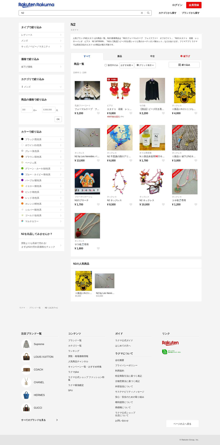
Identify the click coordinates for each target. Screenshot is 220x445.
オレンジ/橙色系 (41, 203)
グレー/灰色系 (41, 151)
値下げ (185, 56)
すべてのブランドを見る (33, 420)
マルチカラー (41, 221)
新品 (119, 56)
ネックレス (177, 105)
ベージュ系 (41, 162)
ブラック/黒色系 (41, 139)
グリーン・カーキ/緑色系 (41, 168)
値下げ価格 (41, 66)
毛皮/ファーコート (82, 105)
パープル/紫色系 (41, 180)
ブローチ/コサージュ (83, 197)
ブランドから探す (191, 13)
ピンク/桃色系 (41, 192)
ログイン (177, 5)
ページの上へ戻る (182, 424)
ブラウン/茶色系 (41, 156)
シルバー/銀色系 (41, 209)
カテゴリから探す (168, 13)
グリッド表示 (145, 65)
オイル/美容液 (145, 153)
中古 (152, 56)
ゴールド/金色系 (41, 215)
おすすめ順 (127, 65)
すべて (87, 56)
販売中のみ (111, 65)
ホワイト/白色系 (41, 145)
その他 (142, 105)
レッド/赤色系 (41, 197)
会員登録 (194, 5)
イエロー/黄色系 (41, 186)
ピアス (110, 105)
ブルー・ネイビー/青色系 (41, 174)
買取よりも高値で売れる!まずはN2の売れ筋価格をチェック (41, 245)
